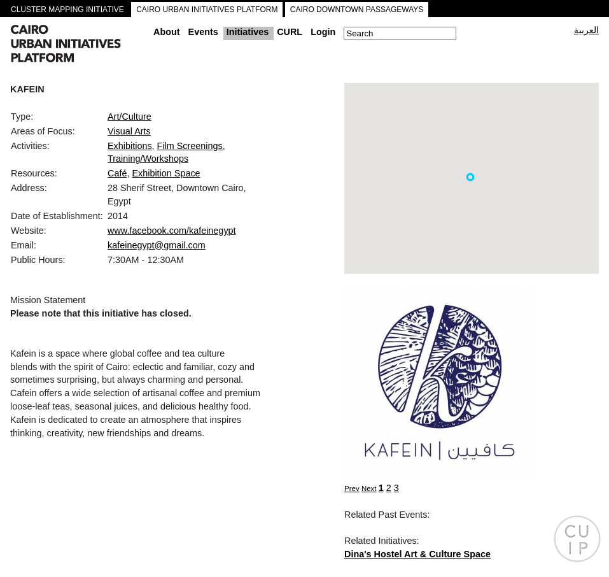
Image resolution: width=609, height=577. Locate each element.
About (166, 32)
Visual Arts (129, 131)
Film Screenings (190, 146)
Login (323, 32)
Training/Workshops (148, 158)
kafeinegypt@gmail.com (157, 245)
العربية (586, 30)
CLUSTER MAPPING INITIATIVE (67, 9)
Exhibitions (130, 146)
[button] (470, 177)
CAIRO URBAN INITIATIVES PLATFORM (206, 9)
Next (369, 488)
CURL (289, 32)
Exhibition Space (166, 173)
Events (203, 32)
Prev (352, 488)
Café (117, 173)
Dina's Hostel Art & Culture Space (417, 554)
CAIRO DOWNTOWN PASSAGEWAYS (357, 9)
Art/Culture (129, 116)
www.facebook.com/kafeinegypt (172, 230)
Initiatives (248, 32)
